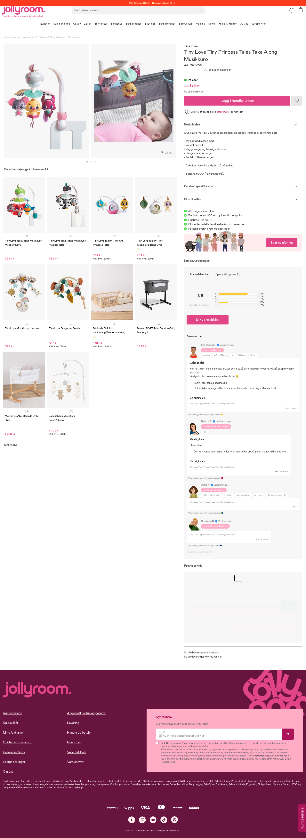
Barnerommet (11, 37)
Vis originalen (197, 398)
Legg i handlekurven (237, 100)
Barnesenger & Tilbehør (34, 37)
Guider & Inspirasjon (17, 742)
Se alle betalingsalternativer (201, 652)
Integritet (74, 742)
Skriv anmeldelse (207, 320)
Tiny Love (191, 46)
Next (173, 101)
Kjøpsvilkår (11, 723)
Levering (73, 723)
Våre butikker (76, 752)
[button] (290, 14)
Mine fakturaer (13, 732)
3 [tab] (95, 162)
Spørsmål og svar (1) (227, 274)
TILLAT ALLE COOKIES (30, 825)
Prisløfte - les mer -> (200, 220)
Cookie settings (14, 752)
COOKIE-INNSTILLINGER (75, 825)
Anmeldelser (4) (199, 274)
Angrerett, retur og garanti (86, 713)
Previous (7, 101)
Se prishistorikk (193, 91)
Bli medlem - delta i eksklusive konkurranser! (214, 224)
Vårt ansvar (75, 762)
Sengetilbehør (57, 37)
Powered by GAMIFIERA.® (199, 552)
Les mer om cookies (21, 812)
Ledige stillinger (14, 762)
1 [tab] (87, 162)
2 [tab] (91, 162)
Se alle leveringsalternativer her (203, 656)
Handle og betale (79, 732)
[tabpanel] (46, 101)
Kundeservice (12, 713)
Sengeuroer (74, 37)
